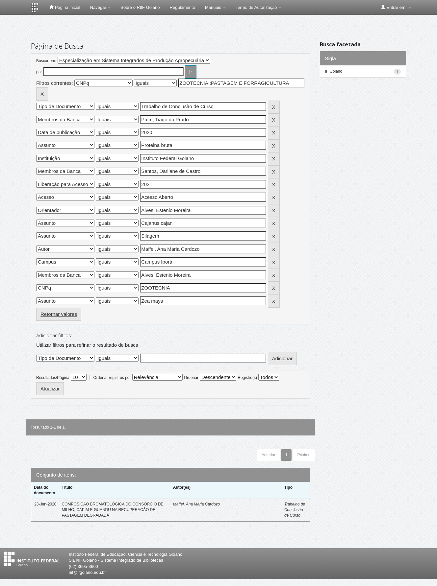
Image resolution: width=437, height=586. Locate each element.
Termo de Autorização (258, 7)
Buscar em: (46, 61)
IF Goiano (334, 71)
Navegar (100, 7)
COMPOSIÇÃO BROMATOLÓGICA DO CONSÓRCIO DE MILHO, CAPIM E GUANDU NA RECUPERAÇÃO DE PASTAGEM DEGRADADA (113, 510)
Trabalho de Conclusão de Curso (294, 510)
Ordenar (191, 377)
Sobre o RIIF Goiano (140, 7)
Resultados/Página (52, 377)
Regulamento (182, 7)
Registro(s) (247, 377)
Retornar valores (58, 314)
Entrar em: (396, 7)
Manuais (215, 7)
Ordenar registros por (112, 377)
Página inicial (64, 7)
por (39, 72)
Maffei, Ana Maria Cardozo (196, 504)
